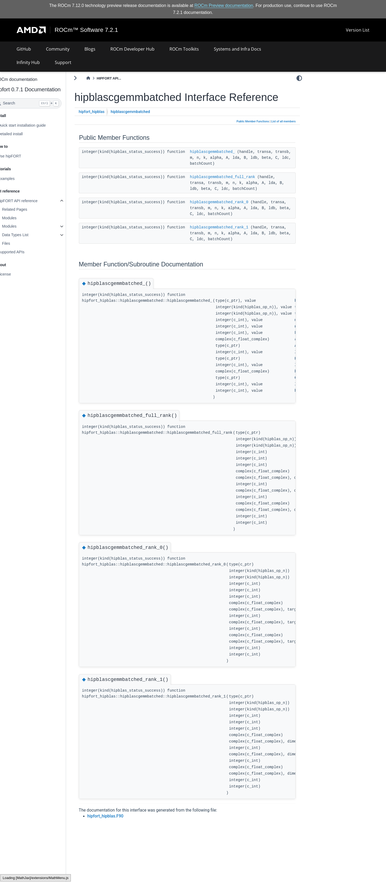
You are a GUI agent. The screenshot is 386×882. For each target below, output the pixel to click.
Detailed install (24, 133)
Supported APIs (25, 252)
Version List (357, 30)
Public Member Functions (253, 133)
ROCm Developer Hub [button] (132, 49)
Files (20, 243)
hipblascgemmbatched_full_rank (236, 189)
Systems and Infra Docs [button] (237, 49)
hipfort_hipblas (106, 124)
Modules (23, 218)
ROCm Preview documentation (223, 5)
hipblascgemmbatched (144, 124)
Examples (20, 178)
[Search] (42, 103)
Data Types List (29, 235)
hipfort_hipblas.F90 (120, 828)
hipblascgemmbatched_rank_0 (233, 214)
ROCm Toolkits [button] (184, 49)
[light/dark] (299, 77)
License (18, 274)
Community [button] (58, 49)
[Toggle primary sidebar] (89, 78)
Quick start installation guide (36, 125)
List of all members (283, 133)
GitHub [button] (24, 49)
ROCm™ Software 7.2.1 (86, 30)
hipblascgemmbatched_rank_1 (233, 239)
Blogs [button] (89, 49)
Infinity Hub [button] (28, 62)
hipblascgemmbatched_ (226, 164)
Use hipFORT (23, 156)
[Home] (102, 78)
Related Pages (28, 209)
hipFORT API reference (32, 201)
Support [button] (63, 62)
